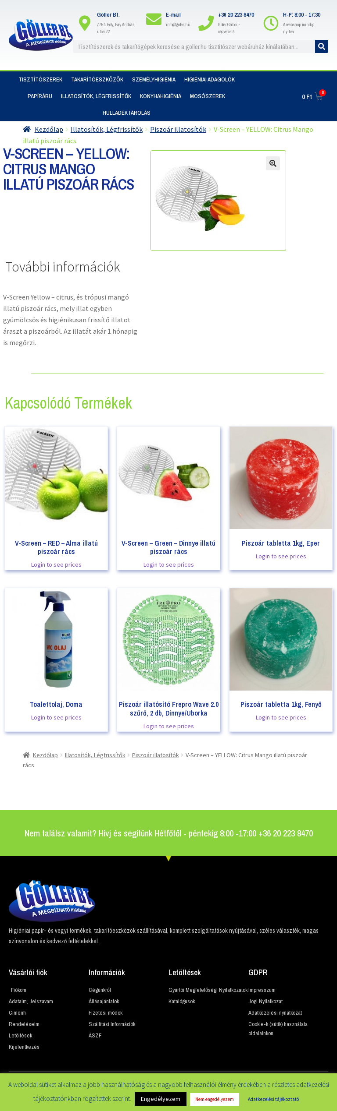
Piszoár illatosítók (178, 129)
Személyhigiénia (154, 79)
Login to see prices (56, 564)
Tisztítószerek (40, 79)
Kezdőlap (49, 129)
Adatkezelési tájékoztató (273, 1099)
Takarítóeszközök (97, 79)
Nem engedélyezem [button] (214, 1099)
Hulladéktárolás (127, 112)
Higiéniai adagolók (209, 79)
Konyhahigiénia (160, 96)
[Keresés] (321, 46)
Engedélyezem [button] (160, 1099)
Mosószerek (207, 96)
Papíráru (40, 96)
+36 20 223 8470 (236, 14)
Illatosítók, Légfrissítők (96, 96)
